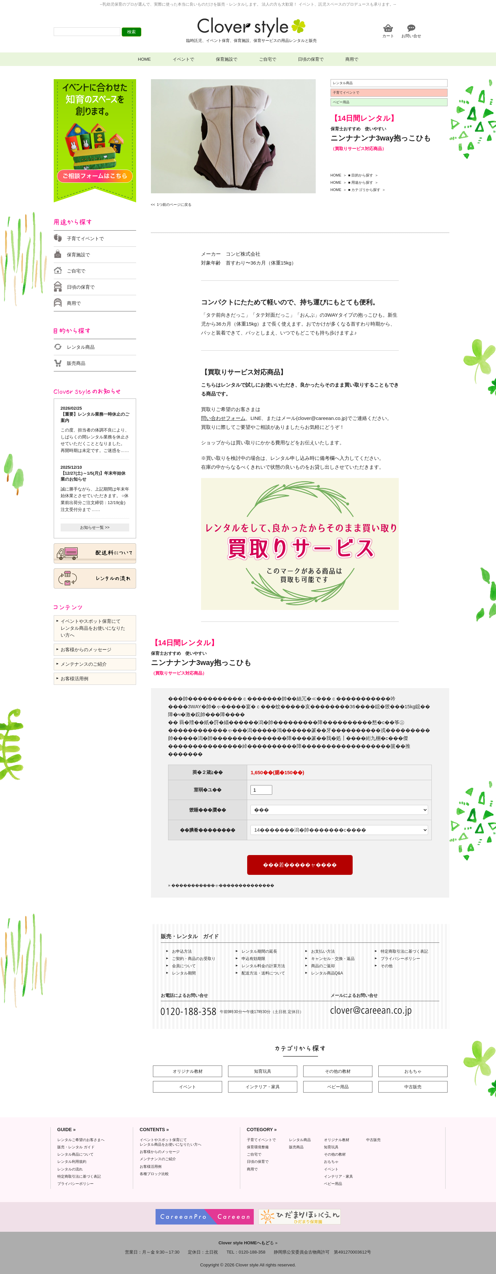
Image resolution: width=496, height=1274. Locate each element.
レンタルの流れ (70, 1169)
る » (248, 1242)
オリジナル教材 (188, 1071)
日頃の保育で (311, 59)
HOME (144, 59)
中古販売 (413, 1086)
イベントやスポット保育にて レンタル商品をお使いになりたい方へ (93, 628)
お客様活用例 (74, 678)
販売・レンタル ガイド (76, 1147)
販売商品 (76, 363)
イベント (187, 1086)
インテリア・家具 (263, 1086)
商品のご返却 (323, 966)
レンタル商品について (75, 1154)
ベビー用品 (338, 1086)
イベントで (183, 59)
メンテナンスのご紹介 (84, 664)
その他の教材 (338, 1071)
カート (388, 36)
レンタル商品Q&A (327, 973)
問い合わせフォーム (223, 418)
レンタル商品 (81, 347)
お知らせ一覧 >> (94, 527)
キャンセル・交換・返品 (333, 958)
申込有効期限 (253, 958)
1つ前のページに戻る (174, 205)
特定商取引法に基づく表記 (404, 951)
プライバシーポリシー (400, 958)
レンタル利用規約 (71, 1161)
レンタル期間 (184, 973)
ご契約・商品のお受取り (194, 958)
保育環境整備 (258, 1147)
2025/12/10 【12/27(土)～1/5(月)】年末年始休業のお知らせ (93, 473)
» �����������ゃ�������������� (221, 885)
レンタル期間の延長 (259, 951)
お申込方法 (182, 951)
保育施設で (226, 59)
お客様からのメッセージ (86, 649)
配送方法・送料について (263, 973)
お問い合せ (411, 36)
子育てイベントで (85, 238)
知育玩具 (262, 1071)
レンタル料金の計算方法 (263, 966)
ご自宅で (267, 59)
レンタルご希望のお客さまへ (80, 1140)
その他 (387, 966)
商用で (351, 59)
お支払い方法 (323, 951)
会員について (184, 966)
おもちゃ (413, 1071)
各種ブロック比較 (154, 1174)
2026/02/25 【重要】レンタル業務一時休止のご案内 (95, 414)
